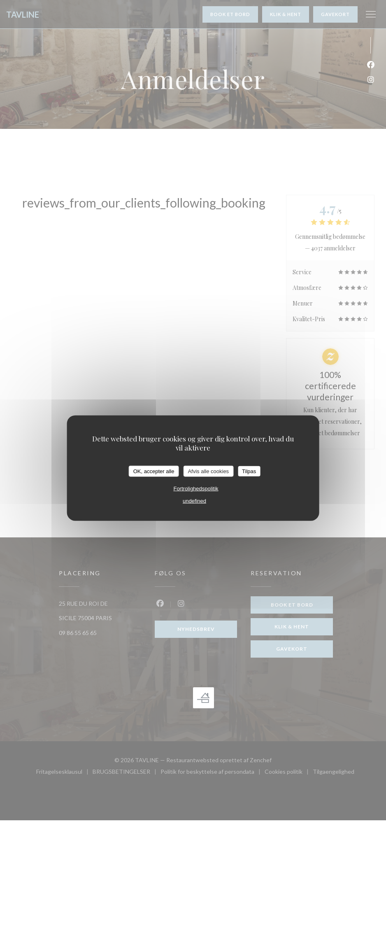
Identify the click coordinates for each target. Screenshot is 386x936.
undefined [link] (194, 501)
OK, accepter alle (153, 471)
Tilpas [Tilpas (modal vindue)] (249, 471)
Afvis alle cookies (208, 471)
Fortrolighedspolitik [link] (195, 489)
